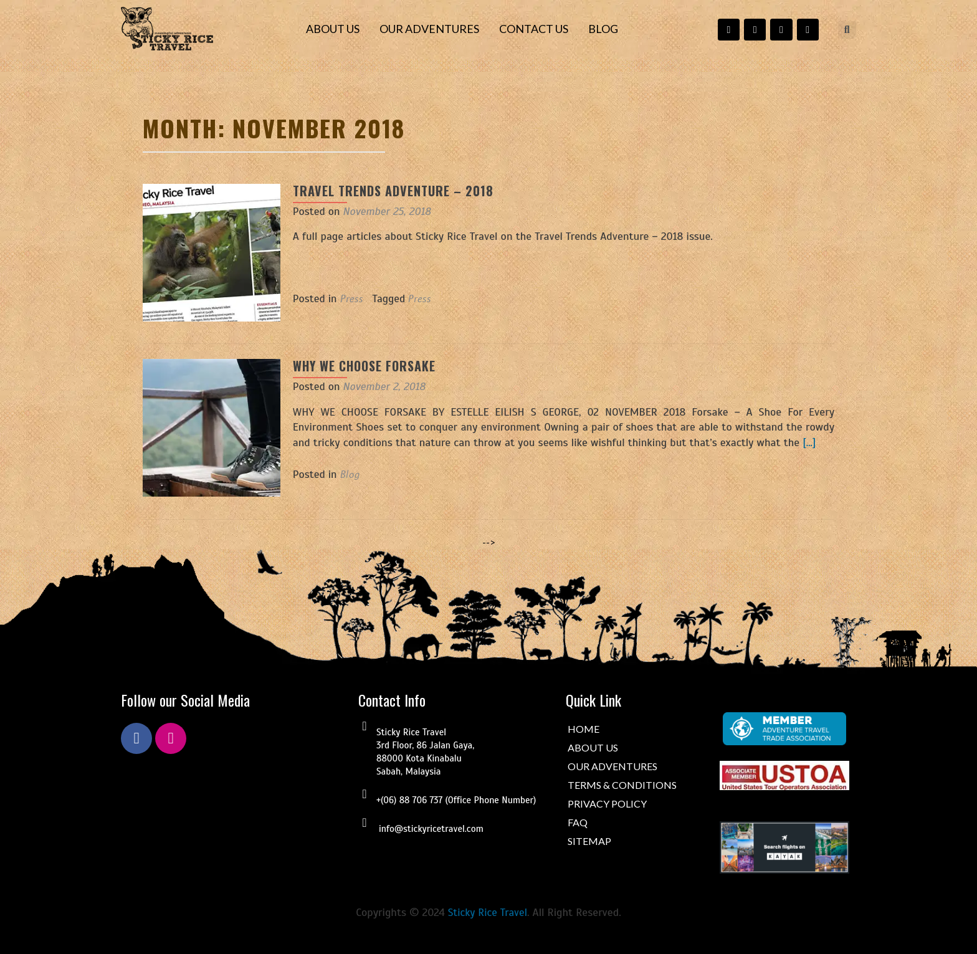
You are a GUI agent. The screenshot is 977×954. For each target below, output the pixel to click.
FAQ (578, 822)
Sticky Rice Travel (487, 912)
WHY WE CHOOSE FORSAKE (351, 365)
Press (338, 298)
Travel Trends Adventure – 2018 (380, 190)
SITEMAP (589, 841)
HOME (583, 729)
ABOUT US (333, 29)
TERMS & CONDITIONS (622, 785)
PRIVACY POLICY (607, 803)
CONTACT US (533, 29)
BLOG (603, 29)
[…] (746, 442)
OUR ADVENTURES (429, 29)
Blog (337, 474)
